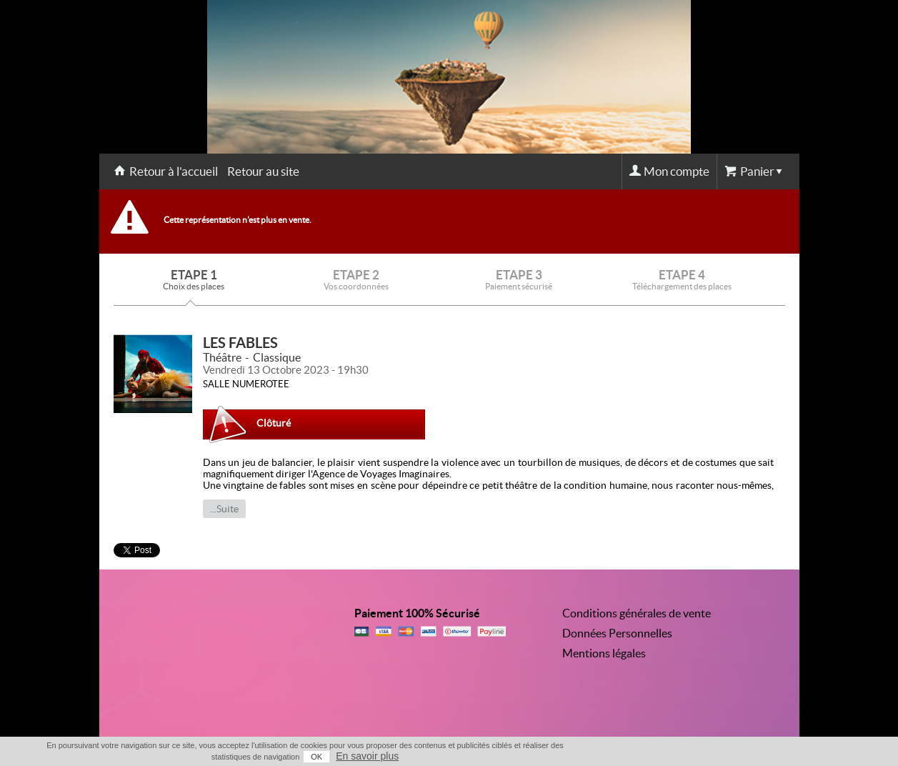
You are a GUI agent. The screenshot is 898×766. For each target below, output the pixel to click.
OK (316, 756)
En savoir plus (367, 756)
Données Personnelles (617, 633)
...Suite (224, 508)
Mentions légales (604, 653)
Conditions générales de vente (636, 613)
